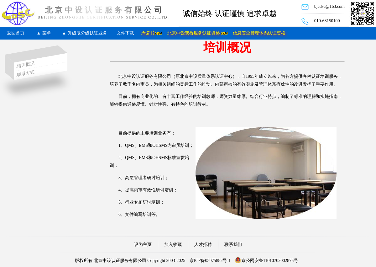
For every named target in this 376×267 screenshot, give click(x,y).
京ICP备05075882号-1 (210, 260)
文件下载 (125, 33)
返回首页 (15, 33)
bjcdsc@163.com (329, 6)
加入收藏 (173, 244)
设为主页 (143, 244)
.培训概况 (25, 65)
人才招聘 (203, 244)
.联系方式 (25, 73)
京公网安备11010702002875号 (269, 260)
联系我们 (233, 244)
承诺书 (147, 33)
